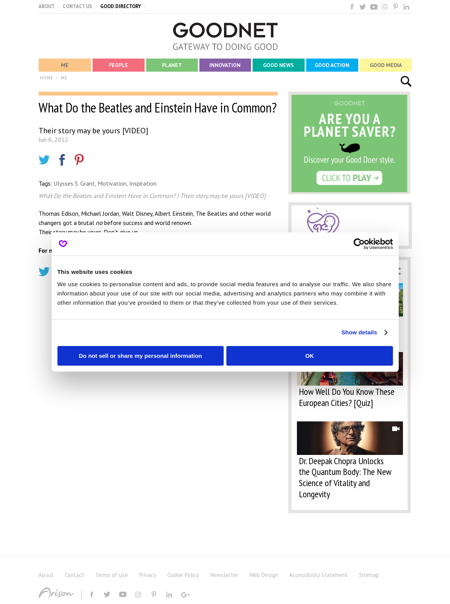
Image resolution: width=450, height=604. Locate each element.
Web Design (263, 575)
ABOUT (47, 6)
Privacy (147, 575)
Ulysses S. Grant (74, 183)
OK (309, 355)
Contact (74, 575)
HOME (46, 78)
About (46, 575)
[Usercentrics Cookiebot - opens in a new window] (359, 244)
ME (64, 78)
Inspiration (143, 183)
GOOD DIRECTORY (120, 6)
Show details (359, 332)
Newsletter (224, 575)
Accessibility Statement (318, 575)
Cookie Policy (183, 575)
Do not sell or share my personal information (140, 355)
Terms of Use (111, 575)
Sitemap (369, 575)
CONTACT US (77, 6)
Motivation (112, 183)
